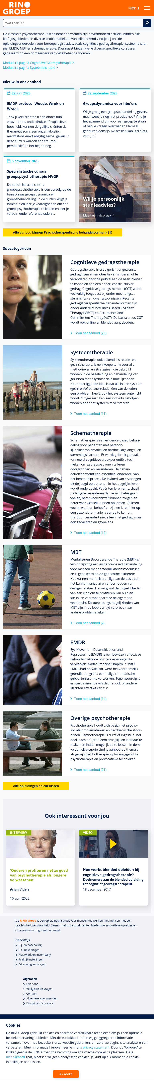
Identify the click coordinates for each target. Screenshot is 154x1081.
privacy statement (96, 1047)
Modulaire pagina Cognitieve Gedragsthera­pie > (38, 63)
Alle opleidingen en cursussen (36, 786)
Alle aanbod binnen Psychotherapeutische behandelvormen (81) (62, 232)
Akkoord (65, 1074)
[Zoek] (147, 23)
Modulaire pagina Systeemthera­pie (29, 67)
